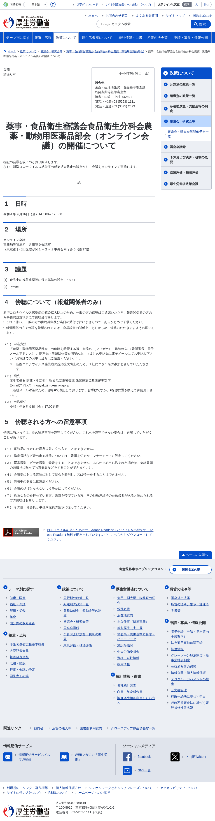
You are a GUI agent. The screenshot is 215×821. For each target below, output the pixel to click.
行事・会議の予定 (22, 662)
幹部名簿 (123, 605)
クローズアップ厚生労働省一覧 (133, 721)
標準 (186, 4)
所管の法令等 (182, 586)
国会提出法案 (180, 594)
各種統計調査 (126, 678)
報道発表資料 (19, 650)
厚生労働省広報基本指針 (27, 637)
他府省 (38, 721)
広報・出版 (18, 656)
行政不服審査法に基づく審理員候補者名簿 (190, 698)
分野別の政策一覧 (182, 84)
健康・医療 (18, 594)
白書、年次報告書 (130, 685)
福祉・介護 (18, 600)
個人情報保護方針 (68, 781)
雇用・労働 (18, 606)
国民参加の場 (202, 15)
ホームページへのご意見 (92, 785)
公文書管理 (179, 683)
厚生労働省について (133, 586)
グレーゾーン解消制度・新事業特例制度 (190, 651)
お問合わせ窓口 (117, 15)
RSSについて (58, 785)
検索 (203, 24)
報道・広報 (19, 630)
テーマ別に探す (22, 586)
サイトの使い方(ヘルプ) (23, 785)
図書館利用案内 (91, 721)
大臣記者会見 (19, 643)
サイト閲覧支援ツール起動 (121, 4)
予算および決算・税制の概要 (189, 159)
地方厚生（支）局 (130, 624)
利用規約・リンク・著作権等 (27, 781)
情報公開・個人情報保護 (188, 666)
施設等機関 (125, 641)
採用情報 (123, 660)
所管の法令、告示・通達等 (190, 600)
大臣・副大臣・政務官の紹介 (136, 596)
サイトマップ (175, 15)
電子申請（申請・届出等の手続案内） (190, 627)
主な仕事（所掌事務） (133, 618)
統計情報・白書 (130, 671)
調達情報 (177, 642)
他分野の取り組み (22, 619)
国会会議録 (178, 147)
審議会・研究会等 (182, 121)
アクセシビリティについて (179, 781)
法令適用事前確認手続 (187, 636)
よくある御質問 (147, 15)
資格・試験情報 (128, 654)
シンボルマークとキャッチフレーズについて (120, 781)
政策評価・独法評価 (184, 172)
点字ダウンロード (87, 4)
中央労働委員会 (128, 648)
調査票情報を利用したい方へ (136, 693)
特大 (206, 4)
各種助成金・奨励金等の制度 (189, 108)
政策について (182, 73)
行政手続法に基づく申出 (188, 689)
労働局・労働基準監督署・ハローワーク (136, 633)
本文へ (93, 15)
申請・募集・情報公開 (189, 617)
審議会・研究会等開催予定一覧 (188, 134)
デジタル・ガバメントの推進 (190, 674)
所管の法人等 (61, 721)
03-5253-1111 (81, 805)
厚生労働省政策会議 (184, 184)
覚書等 (175, 606)
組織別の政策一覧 (182, 96)
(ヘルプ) (146, 4)
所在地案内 (125, 611)
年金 (13, 613)
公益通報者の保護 (183, 659)
